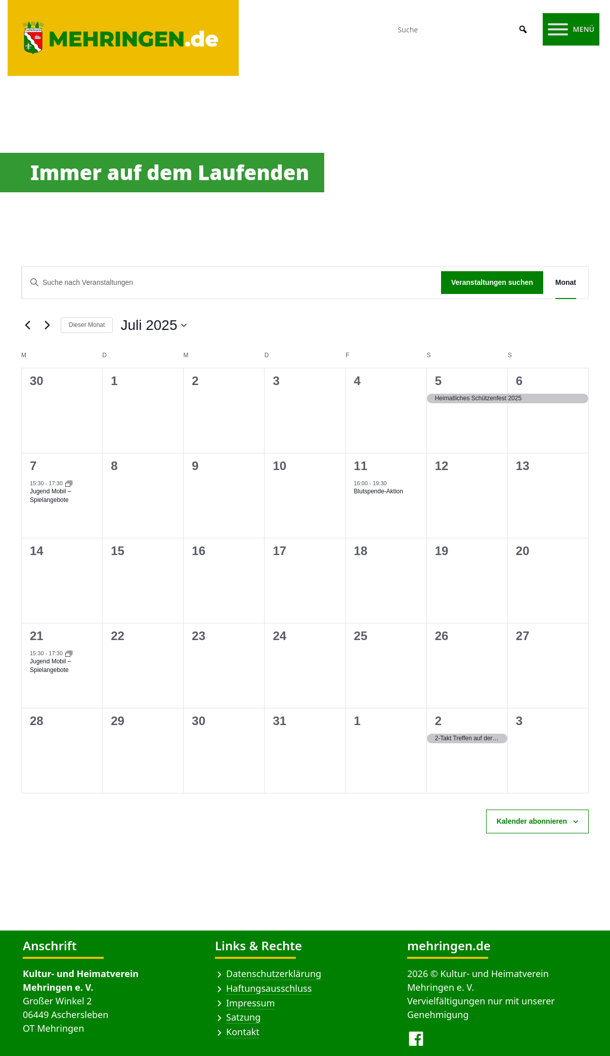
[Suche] (464, 29)
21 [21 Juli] (36, 636)
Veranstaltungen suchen (492, 282)
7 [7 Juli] (33, 466)
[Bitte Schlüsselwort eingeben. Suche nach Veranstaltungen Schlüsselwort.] (231, 283)
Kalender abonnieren (532, 821)
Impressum (250, 1003)
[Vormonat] (27, 325)
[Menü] (571, 29)
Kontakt (242, 1032)
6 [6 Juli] (519, 381)
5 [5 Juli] (438, 381)
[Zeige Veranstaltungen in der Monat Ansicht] (565, 283)
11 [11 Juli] (361, 466)
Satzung (243, 1017)
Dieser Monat (87, 324)
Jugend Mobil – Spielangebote (50, 495)
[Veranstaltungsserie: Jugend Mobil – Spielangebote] (68, 483)
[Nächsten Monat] (47, 325)
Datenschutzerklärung (273, 973)
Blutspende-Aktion (378, 491)
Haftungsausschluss (269, 988)
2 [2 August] (438, 721)
